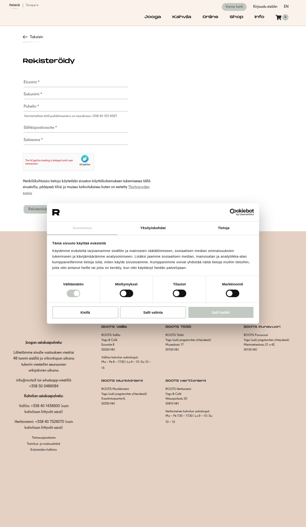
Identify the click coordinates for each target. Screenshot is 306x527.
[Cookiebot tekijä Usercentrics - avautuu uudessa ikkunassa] (233, 212)
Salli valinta (153, 312)
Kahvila (181, 17)
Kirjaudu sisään (265, 7)
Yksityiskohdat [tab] (152, 228)
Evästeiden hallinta (43, 449)
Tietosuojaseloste (44, 437)
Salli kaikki (221, 312)
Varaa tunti (234, 7)
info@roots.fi (26, 380)
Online (210, 17)
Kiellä (85, 312)
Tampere (32, 5)
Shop (236, 17)
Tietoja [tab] (224, 228)
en (286, 7)
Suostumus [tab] (82, 228)
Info (259, 17)
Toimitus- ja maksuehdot (43, 444)
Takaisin (36, 37)
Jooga (152, 17)
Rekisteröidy (38, 209)
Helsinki (14, 5)
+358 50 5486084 (43, 386)
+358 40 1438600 (45, 406)
